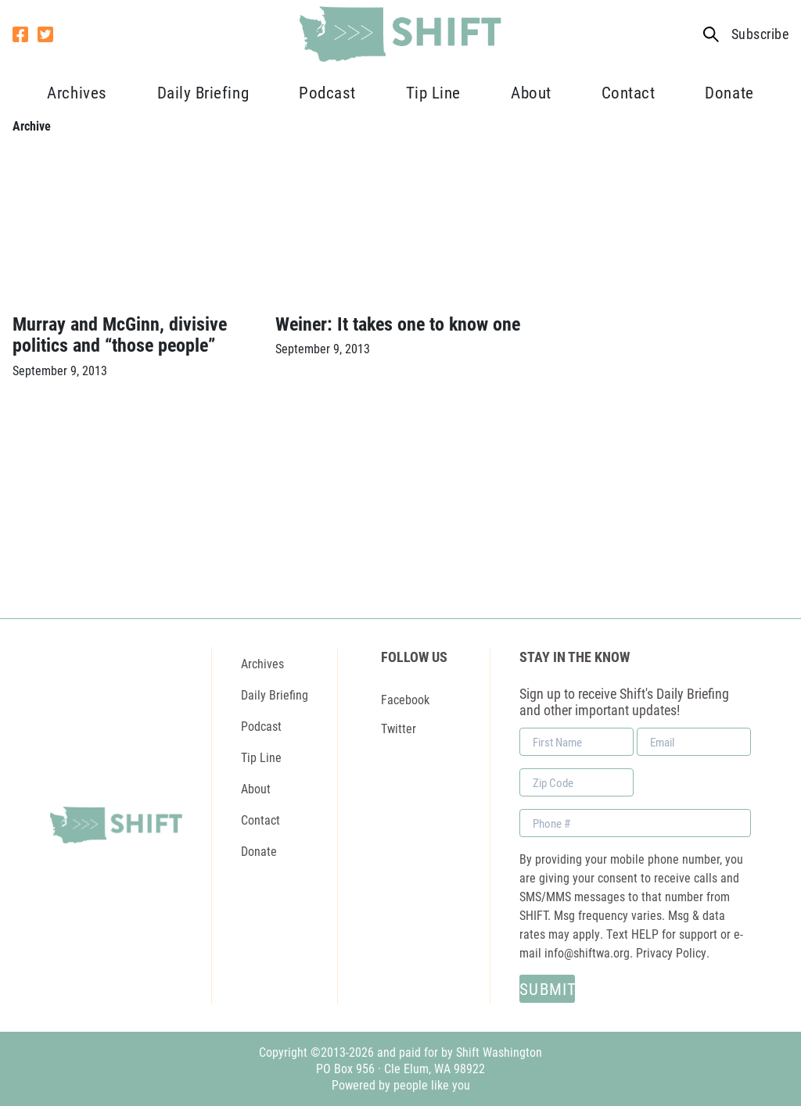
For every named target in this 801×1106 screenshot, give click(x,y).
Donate (729, 92)
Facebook (405, 699)
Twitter (398, 728)
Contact (629, 92)
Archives (76, 92)
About (531, 92)
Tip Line (433, 92)
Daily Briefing (203, 92)
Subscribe (759, 34)
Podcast (327, 92)
